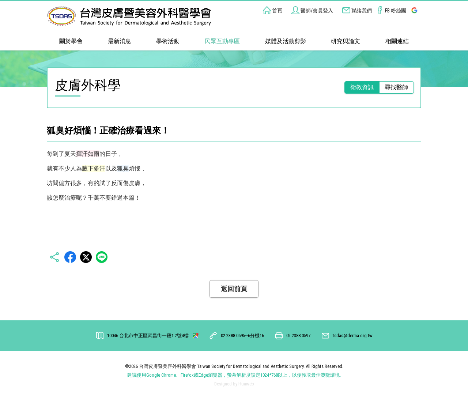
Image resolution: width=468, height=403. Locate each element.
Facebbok (70, 257)
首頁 (272, 11)
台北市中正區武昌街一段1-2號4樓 (148, 335)
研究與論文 (345, 41)
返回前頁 (234, 289)
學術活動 (168, 41)
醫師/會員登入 (312, 11)
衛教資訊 (362, 87)
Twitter (86, 257)
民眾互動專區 (222, 41)
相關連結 (397, 41)
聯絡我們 (357, 11)
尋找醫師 (396, 87)
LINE (101, 257)
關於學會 (71, 41)
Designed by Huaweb (234, 384)
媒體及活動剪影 (285, 41)
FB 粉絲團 (391, 11)
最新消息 (119, 41)
